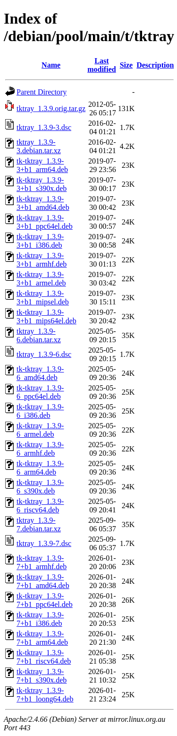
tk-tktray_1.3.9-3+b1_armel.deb (41, 278)
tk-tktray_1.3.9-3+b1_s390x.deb (42, 184)
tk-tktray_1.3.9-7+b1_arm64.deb (42, 638)
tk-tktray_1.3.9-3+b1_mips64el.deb (46, 316)
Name (51, 65)
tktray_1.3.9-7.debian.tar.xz (39, 524)
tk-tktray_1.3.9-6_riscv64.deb (40, 505)
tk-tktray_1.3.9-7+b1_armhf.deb (42, 562)
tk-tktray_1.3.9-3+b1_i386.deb (40, 241)
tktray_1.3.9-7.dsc (44, 543)
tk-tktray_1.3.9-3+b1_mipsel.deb (43, 297)
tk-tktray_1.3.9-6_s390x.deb (40, 486)
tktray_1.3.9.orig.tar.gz (51, 108)
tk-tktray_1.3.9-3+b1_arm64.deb (42, 165)
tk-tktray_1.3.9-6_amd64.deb (40, 373)
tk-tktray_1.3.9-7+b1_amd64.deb (43, 581)
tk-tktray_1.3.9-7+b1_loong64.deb (45, 694)
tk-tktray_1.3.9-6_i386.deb (40, 411)
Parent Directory (42, 92)
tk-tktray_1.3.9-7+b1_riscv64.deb (44, 657)
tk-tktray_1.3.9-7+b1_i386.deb (40, 619)
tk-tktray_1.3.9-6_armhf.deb (40, 449)
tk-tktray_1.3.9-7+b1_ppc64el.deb (45, 600)
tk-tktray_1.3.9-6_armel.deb (40, 430)
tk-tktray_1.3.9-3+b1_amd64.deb (43, 203)
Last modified (101, 65)
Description (155, 65)
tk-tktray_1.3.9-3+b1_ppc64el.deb (45, 222)
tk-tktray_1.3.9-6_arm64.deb (40, 467)
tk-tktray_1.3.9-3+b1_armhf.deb (42, 259)
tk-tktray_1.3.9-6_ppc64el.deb (40, 392)
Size (126, 65)
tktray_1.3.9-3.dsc (44, 127)
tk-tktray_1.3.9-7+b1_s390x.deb (42, 675)
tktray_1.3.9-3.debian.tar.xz (39, 146)
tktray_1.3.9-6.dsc (44, 354)
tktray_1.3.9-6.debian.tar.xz (39, 335)
